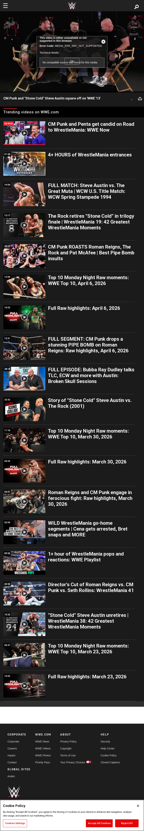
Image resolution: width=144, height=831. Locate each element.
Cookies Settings (15, 823)
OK (72, 61)
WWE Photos (43, 755)
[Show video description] (132, 98)
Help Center (108, 748)
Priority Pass (42, 762)
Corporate (13, 741)
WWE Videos (43, 748)
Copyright (65, 748)
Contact (12, 762)
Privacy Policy (68, 741)
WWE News (42, 741)
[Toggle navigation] (5, 5)
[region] (72, 815)
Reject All (126, 823)
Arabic (11, 776)
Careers (12, 748)
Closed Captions (110, 762)
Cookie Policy (109, 755)
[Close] (138, 806)
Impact (11, 755)
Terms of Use (68, 755)
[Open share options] (140, 98)
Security (105, 741)
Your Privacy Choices (72, 762)
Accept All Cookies (99, 823)
